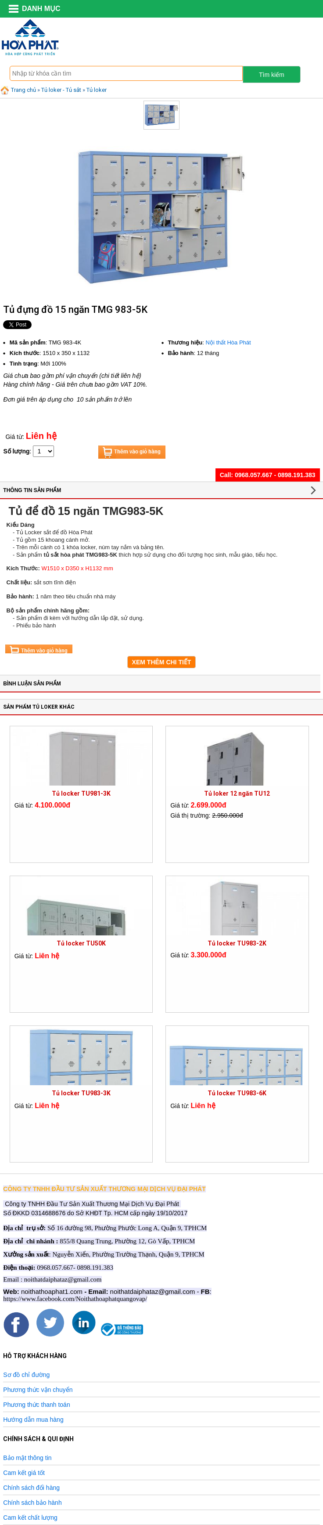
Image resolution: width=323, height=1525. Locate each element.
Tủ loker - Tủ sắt (61, 90)
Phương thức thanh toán (36, 1404)
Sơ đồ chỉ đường (26, 1374)
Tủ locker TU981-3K (81, 793)
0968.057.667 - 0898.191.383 (275, 474)
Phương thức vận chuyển (37, 1389)
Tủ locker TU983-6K (237, 1093)
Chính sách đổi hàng (31, 1487)
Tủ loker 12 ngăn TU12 (237, 793)
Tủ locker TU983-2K (237, 943)
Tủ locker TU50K (81, 943)
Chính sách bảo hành (32, 1502)
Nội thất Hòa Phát (228, 342)
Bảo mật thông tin (27, 1457)
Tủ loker (96, 90)
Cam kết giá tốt (24, 1472)
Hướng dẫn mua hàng (33, 1419)
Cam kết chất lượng (30, 1517)
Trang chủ (18, 90)
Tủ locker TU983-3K (81, 1093)
